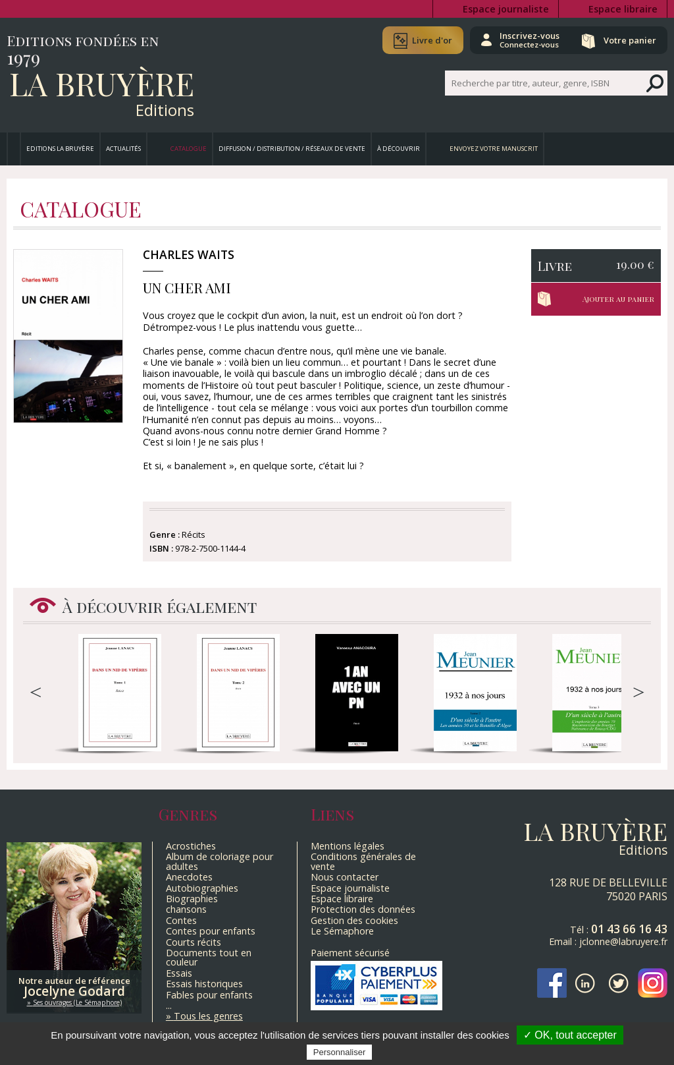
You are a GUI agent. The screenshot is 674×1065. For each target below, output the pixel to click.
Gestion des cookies (354, 920)
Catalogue (188, 148)
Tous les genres (208, 1016)
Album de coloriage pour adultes (219, 861)
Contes (181, 920)
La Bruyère (101, 83)
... (169, 1005)
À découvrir (398, 148)
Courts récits (193, 942)
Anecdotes (189, 877)
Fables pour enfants (209, 995)
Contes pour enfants (210, 931)
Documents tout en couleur (208, 957)
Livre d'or (432, 40)
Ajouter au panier (618, 299)
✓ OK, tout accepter (570, 1035)
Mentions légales (347, 846)
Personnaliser (339, 1052)
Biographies (192, 898)
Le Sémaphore (342, 931)
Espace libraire (623, 9)
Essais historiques (204, 983)
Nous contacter (344, 877)
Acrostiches (191, 846)
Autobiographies (202, 888)
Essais (179, 973)
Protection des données (363, 909)
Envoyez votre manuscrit (494, 148)
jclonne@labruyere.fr (623, 941)
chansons (186, 909)
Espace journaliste (506, 9)
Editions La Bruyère (60, 148)
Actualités (123, 148)
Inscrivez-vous (529, 39)
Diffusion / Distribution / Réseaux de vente (292, 148)
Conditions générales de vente (363, 861)
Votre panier (630, 40)
